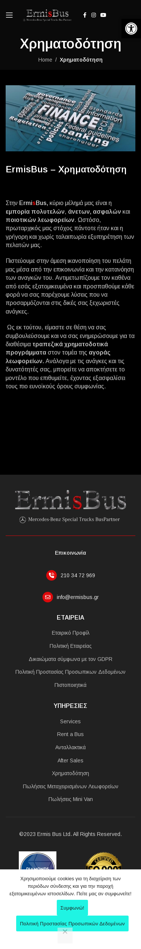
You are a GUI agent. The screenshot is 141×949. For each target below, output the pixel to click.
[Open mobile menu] (9, 15)
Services (70, 721)
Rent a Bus (70, 734)
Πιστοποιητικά (70, 685)
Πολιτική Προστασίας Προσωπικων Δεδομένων (70, 672)
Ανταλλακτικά (70, 747)
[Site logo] (47, 15)
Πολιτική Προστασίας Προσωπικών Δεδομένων (72, 923)
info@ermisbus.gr (78, 597)
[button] (131, 28)
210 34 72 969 (78, 575)
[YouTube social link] (103, 15)
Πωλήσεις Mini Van (71, 799)
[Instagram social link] (93, 15)
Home (45, 60)
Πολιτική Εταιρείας (71, 646)
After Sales (70, 760)
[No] (65, 935)
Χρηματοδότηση (70, 773)
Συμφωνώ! (72, 908)
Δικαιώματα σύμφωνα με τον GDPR (70, 659)
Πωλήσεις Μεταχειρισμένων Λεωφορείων (70, 786)
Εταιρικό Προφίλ (70, 633)
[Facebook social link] (84, 15)
